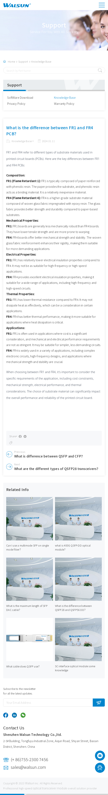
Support (23, 61)
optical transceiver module (50, 788)
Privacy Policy (16, 104)
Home (11, 61)
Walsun (29, 783)
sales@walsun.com (28, 767)
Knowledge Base (41, 61)
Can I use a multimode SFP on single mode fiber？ (27, 547)
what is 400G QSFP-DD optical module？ (73, 547)
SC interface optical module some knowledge (75, 668)
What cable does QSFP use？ (23, 666)
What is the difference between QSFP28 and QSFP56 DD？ (73, 608)
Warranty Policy (64, 104)
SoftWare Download (20, 97)
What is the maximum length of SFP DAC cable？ (27, 608)
